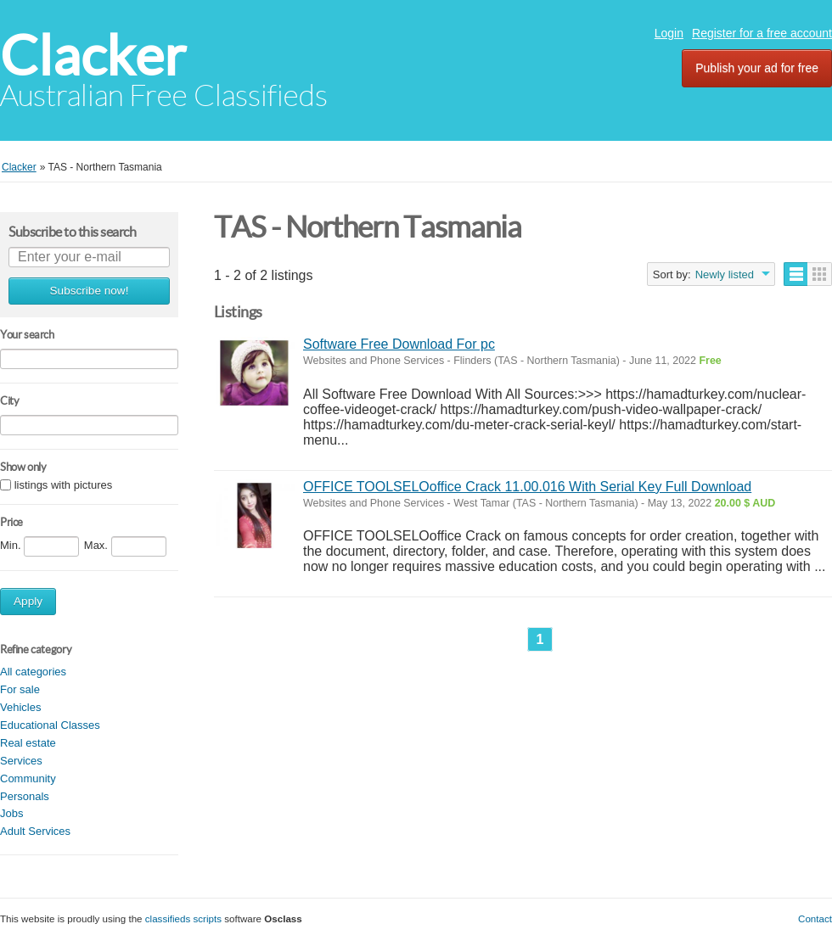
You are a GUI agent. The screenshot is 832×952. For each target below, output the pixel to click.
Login (669, 33)
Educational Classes (50, 725)
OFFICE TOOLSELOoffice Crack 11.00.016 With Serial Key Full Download (527, 486)
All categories (33, 671)
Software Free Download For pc (399, 344)
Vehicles (20, 707)
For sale (20, 689)
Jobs (11, 813)
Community (28, 778)
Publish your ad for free (756, 68)
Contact (815, 918)
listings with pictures (63, 485)
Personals (24, 796)
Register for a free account (762, 33)
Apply (28, 601)
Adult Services (35, 831)
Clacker (93, 56)
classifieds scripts (183, 918)
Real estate (28, 742)
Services (21, 760)
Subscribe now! (89, 290)
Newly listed (724, 274)
